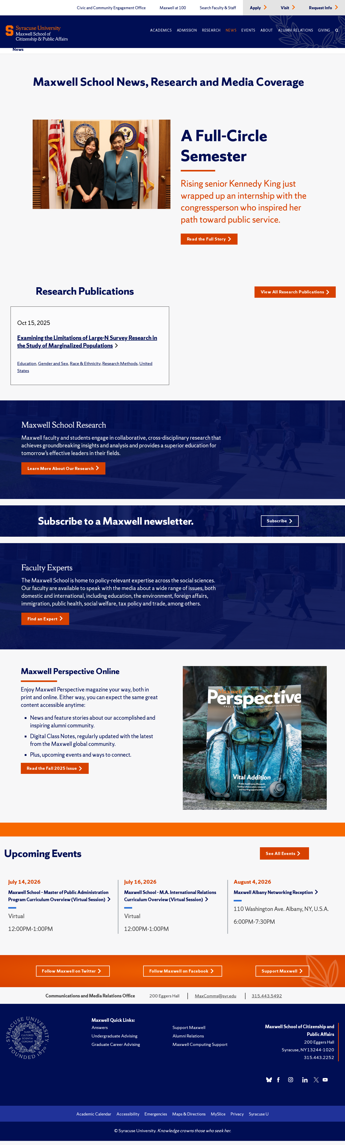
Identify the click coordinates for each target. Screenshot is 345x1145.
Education (26, 366)
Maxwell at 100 (173, 8)
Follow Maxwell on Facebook (182, 975)
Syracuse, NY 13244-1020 (308, 1054)
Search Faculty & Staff (218, 8)
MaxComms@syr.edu (215, 1000)
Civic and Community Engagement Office (111, 8)
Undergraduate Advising (115, 1040)
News (231, 30)
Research (211, 30)
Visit (285, 8)
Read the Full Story (211, 239)
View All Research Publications (295, 293)
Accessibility (127, 1118)
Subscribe (279, 524)
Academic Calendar (93, 1118)
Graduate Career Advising (116, 1049)
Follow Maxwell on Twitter (71, 975)
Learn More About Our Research (66, 471)
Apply (256, 8)
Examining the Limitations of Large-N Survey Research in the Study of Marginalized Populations (87, 344)
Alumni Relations (295, 30)
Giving (324, 30)
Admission (187, 30)
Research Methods (120, 366)
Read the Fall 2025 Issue (57, 773)
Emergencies (155, 1118)
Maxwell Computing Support (200, 1049)
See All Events (285, 857)
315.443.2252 (319, 1062)
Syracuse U (259, 1118)
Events (248, 30)
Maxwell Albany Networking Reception (276, 896)
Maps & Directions (189, 1118)
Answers (100, 1032)
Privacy (237, 1118)
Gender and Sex (53, 366)
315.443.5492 (267, 1000)
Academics (160, 30)
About (266, 30)
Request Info (321, 8)
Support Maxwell (284, 975)
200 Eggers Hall (319, 1046)
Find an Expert (46, 623)
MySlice (218, 1118)
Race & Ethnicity (85, 366)
